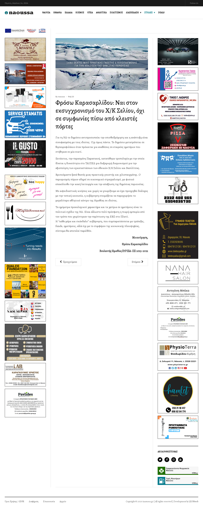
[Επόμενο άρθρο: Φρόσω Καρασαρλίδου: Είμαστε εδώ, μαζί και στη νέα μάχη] (138, 262)
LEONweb (193, 501)
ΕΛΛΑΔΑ (68, 12)
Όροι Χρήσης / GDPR (14, 501)
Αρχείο (63, 501)
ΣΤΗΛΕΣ (148, 12)
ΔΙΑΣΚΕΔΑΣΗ (132, 12)
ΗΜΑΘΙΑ (57, 12)
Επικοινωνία (49, 501)
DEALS (161, 12)
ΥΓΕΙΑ (90, 12)
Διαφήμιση (33, 501)
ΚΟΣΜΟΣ (79, 12)
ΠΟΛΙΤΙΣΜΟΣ (116, 12)
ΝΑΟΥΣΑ (46, 12)
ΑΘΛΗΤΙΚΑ (101, 12)
